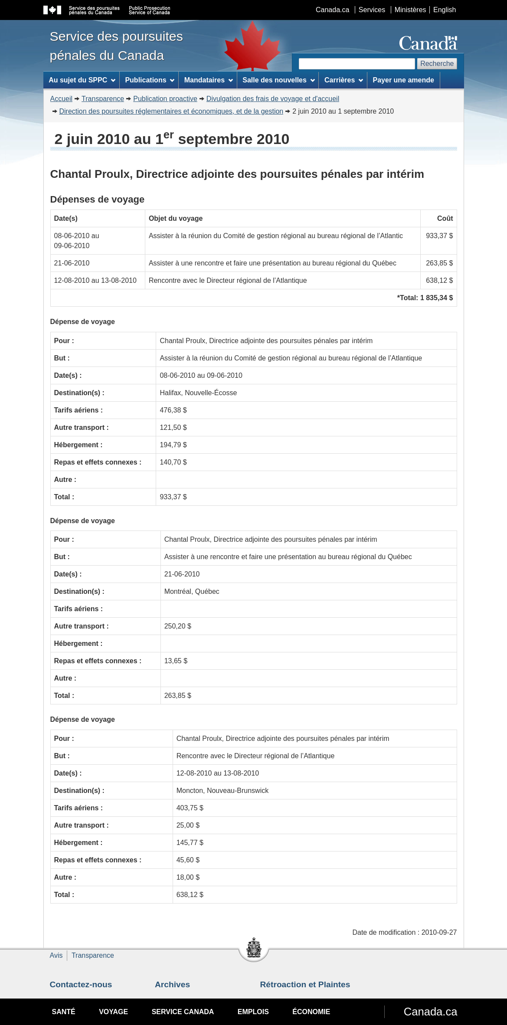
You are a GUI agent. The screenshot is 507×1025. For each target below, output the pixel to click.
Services (372, 9)
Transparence (103, 98)
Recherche (437, 63)
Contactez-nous (81, 984)
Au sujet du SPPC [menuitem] (82, 80)
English (444, 9)
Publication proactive (165, 98)
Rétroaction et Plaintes (305, 984)
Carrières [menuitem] (343, 80)
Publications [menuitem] (149, 80)
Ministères (410, 9)
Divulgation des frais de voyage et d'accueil (272, 98)
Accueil (61, 98)
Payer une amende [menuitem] (403, 80)
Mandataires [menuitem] (208, 80)
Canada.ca (332, 9)
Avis (56, 955)
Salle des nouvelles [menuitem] (278, 80)
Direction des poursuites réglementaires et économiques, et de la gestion (171, 111)
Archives (172, 984)
